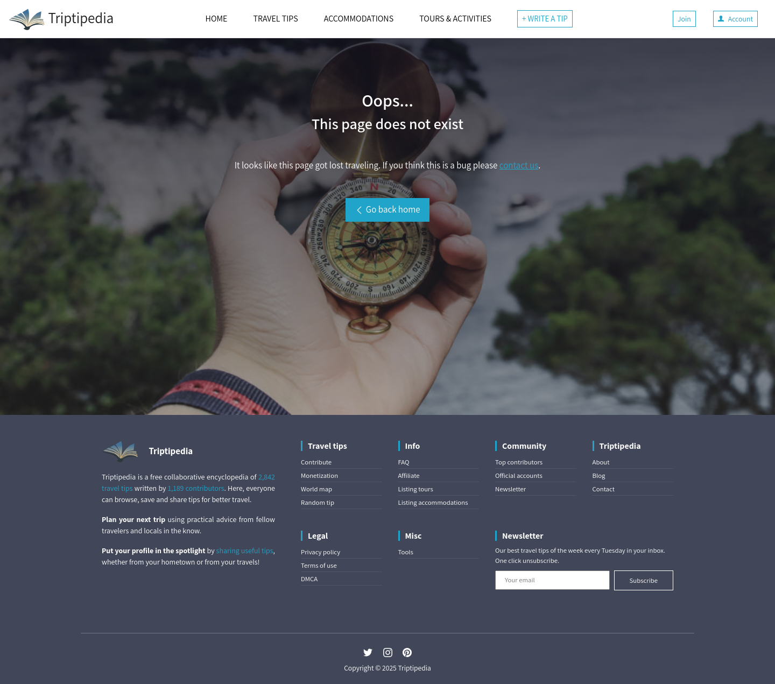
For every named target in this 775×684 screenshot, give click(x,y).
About (601, 462)
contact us (518, 165)
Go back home (387, 209)
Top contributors (518, 462)
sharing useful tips (244, 550)
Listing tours (415, 488)
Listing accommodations (433, 502)
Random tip (317, 502)
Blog (599, 475)
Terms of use (319, 565)
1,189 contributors (196, 488)
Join (684, 19)
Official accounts (518, 475)
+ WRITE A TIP (545, 18)
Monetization (319, 475)
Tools (405, 551)
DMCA (309, 578)
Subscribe (643, 580)
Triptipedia (61, 19)
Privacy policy (320, 551)
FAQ (404, 462)
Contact (604, 488)
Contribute (316, 462)
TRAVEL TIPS (275, 18)
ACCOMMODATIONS (358, 18)
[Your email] (552, 580)
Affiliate (409, 475)
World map (316, 488)
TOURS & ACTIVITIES (455, 18)
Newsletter (510, 488)
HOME (217, 18)
